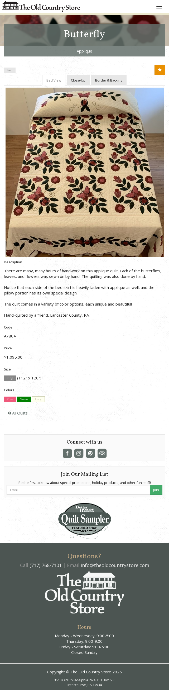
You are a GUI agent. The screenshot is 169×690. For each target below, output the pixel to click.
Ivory (38, 399)
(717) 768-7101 (46, 565)
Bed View (53, 80)
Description (13, 262)
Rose (10, 399)
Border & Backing (108, 80)
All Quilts (17, 413)
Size (7, 369)
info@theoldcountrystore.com (115, 565)
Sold (9, 70)
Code (8, 327)
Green (24, 399)
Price (8, 348)
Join (156, 489)
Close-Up (78, 80)
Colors (9, 390)
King (10, 378)
